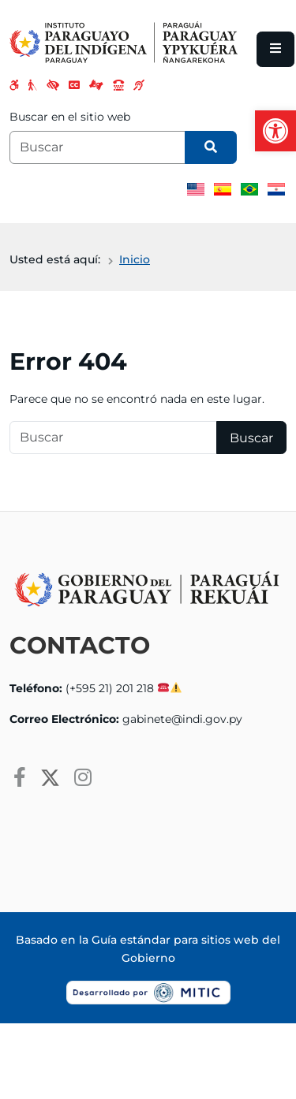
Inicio (134, 259)
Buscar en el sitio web (69, 117)
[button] (275, 130)
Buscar (251, 437)
